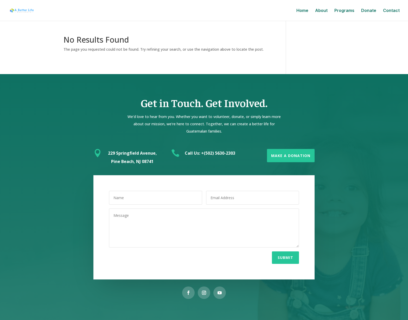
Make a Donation (290, 155)
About (321, 11)
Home (302, 11)
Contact (391, 11)
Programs (344, 11)
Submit (285, 256)
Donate (368, 11)
